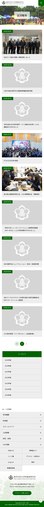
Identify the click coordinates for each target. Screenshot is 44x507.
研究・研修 (7, 438)
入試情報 (6, 432)
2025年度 (8, 360)
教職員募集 (11, 468)
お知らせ (11, 450)
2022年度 (8, 377)
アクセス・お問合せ (33, 456)
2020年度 (8, 389)
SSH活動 (6, 444)
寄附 (32, 462)
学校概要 (6, 415)
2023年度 (8, 372)
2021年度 (8, 383)
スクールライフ (8, 426)
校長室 (5, 420)
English (11, 462)
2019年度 (8, 395)
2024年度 (8, 366)
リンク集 (11, 456)
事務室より (33, 450)
